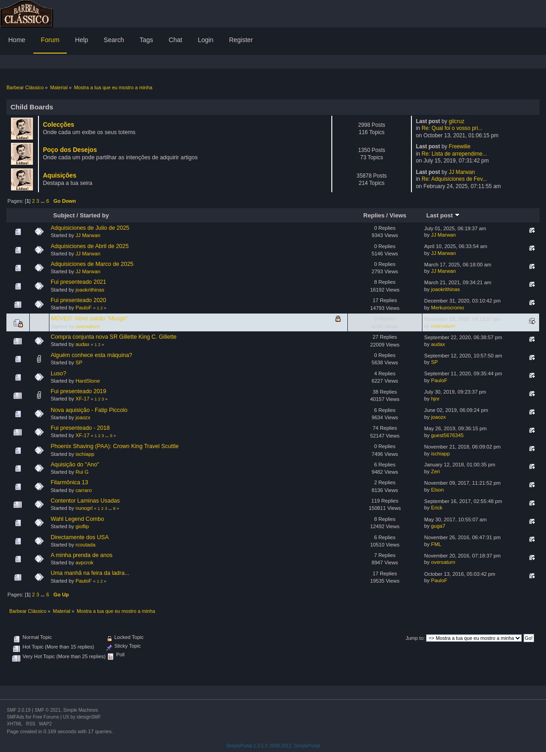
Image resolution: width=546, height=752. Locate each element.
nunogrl (84, 508)
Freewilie (459, 146)
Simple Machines (80, 710)
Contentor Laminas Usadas (85, 501)
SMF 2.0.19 (19, 710)
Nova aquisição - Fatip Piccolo (89, 410)
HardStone (88, 381)
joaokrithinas (90, 289)
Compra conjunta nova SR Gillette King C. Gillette (114, 337)
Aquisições (59, 175)
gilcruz (456, 121)
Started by (94, 215)
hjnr (435, 398)
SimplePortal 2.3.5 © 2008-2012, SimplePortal (273, 745)
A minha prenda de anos (82, 555)
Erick (437, 507)
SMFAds (15, 717)
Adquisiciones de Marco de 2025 (92, 264)
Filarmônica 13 (69, 482)
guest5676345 (447, 435)
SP (79, 362)
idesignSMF (88, 717)
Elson (437, 489)
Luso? (58, 373)
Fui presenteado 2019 (78, 391)
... (43, 201)
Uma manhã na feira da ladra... (90, 573)
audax (83, 344)
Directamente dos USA (80, 537)
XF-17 (83, 398)
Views (397, 215)
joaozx (83, 417)
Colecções (59, 124)
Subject (64, 215)
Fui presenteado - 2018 (80, 428)
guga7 (438, 526)
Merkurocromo (447, 307)
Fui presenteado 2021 (78, 282)
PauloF (84, 307)
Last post (443, 215)
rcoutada (86, 544)
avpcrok (84, 562)
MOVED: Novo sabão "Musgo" (89, 318)
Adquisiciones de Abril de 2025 (90, 246)
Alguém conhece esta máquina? (91, 355)
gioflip (82, 526)
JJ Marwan (462, 172)
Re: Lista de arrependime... (454, 154)
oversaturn (88, 326)
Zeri (435, 471)
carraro (84, 490)
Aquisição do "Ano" (75, 464)
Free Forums (46, 717)
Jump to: (415, 638)
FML (436, 544)
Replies (373, 215)
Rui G (82, 472)
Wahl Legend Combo (77, 519)
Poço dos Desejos (70, 149)
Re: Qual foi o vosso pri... (452, 128)
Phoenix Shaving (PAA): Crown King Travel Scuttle (115, 446)
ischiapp (85, 454)
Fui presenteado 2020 (78, 300)
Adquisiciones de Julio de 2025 (90, 228)
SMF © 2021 (47, 710)
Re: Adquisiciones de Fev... (454, 179)
